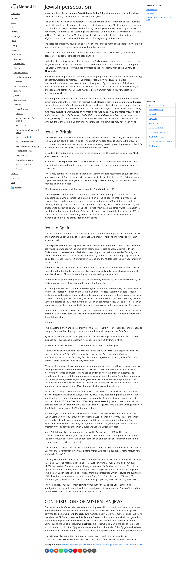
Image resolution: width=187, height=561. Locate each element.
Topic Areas (16, 54)
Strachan (15, 178)
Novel (13, 41)
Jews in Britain (151, 10)
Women (14, 173)
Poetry (14, 45)
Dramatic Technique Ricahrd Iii (160, 141)
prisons (19, 169)
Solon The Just (22, 155)
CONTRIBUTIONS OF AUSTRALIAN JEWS (159, 18)
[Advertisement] (161, 61)
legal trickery (22, 109)
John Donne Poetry (156, 110)
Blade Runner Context (157, 105)
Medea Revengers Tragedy (27, 146)
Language (15, 36)
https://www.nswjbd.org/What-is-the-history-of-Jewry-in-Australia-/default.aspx (102, 544)
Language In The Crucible (158, 132)
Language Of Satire (156, 128)
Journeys (17, 91)
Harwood (152, 114)
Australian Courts (23, 164)
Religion (15, 50)
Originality (153, 119)
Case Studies (19, 63)
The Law (17, 104)
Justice (16, 95)
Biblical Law (21, 125)
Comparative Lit (21, 72)
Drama (14, 18)
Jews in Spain (151, 13)
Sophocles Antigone (24, 160)
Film (13, 27)
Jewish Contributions (25, 137)
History (14, 32)
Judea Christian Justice (25, 141)
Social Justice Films (24, 151)
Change (17, 68)
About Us (15, 13)
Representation (20, 100)
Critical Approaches (22, 77)
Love (13, 22)
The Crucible (153, 146)
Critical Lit (18, 81)
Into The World (20, 86)
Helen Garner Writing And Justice (27, 131)
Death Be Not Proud (156, 137)
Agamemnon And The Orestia (25, 119)
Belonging (18, 59)
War (13, 182)
